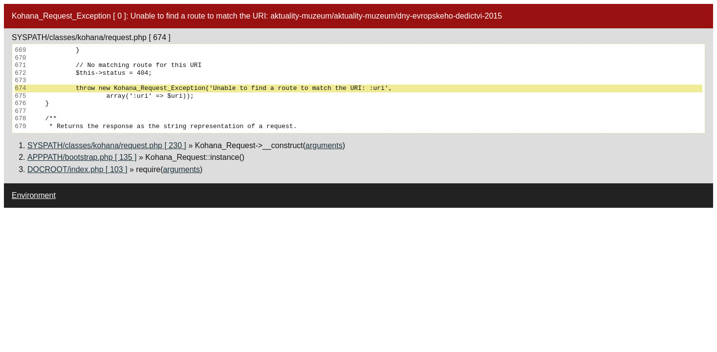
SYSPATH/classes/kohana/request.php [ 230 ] (106, 145)
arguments (324, 145)
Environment (34, 195)
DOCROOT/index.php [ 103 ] (77, 169)
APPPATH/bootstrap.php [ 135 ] (82, 157)
